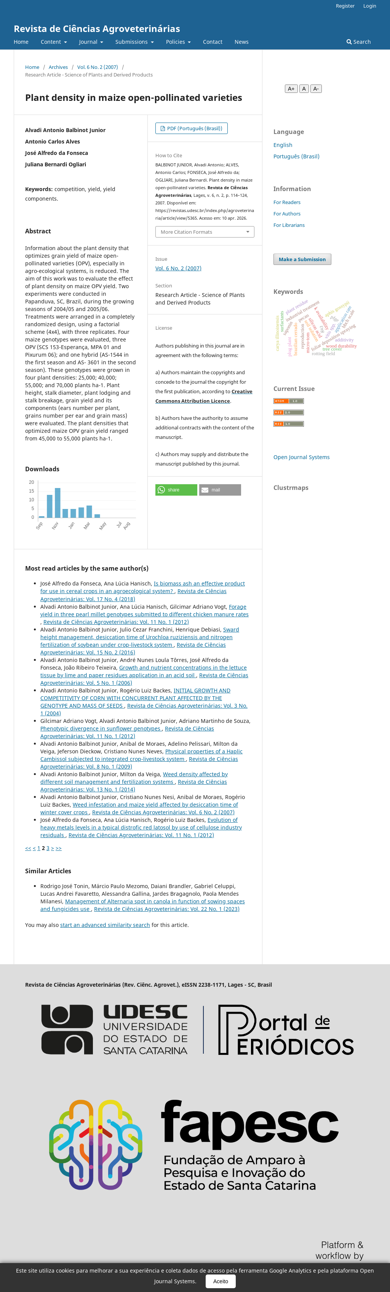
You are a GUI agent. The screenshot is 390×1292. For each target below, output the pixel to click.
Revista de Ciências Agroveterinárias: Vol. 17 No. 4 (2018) (133, 594)
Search (359, 41)
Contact (212, 41)
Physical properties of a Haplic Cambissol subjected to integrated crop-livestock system (141, 755)
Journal (89, 41)
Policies (176, 41)
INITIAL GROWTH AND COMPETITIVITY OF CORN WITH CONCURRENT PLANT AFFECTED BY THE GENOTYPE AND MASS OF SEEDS (135, 698)
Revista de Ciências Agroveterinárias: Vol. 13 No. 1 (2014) (133, 785)
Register (345, 5)
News (242, 41)
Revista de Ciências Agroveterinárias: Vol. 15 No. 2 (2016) (133, 648)
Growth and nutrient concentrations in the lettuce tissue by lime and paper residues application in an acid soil (143, 671)
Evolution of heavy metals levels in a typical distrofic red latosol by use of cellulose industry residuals (141, 827)
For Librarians (289, 225)
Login (369, 5)
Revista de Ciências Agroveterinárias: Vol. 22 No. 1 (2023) (167, 908)
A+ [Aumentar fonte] (291, 89)
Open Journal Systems (301, 457)
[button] (176, 490)
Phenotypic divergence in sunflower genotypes (101, 728)
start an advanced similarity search (105, 924)
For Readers (286, 202)
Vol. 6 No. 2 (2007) (97, 67)
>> (59, 848)
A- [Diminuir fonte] (316, 89)
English (282, 144)
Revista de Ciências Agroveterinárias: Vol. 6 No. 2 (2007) (163, 812)
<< (28, 848)
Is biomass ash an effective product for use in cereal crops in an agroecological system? (142, 587)
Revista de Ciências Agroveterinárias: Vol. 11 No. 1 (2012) (116, 621)
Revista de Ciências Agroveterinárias (97, 28)
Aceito (220, 1281)
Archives (58, 67)
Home (21, 41)
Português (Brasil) (296, 156)
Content (51, 41)
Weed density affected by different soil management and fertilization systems (134, 777)
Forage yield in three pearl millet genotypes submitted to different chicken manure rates (144, 610)
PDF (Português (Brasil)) (194, 128)
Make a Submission (302, 259)
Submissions (132, 41)
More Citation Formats (186, 231)
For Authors (286, 213)
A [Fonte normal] (304, 89)
